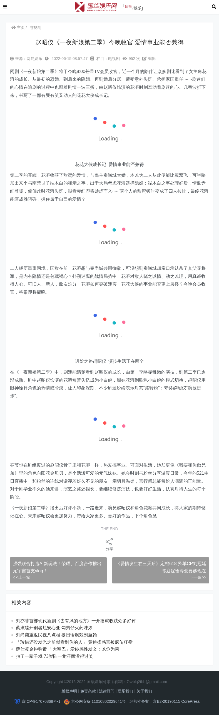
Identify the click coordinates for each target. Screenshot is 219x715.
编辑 (149, 58)
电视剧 (35, 27)
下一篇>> (198, 577)
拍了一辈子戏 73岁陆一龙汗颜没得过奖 (59, 656)
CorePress (190, 701)
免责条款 (88, 691)
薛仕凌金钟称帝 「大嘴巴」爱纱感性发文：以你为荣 (73, 649)
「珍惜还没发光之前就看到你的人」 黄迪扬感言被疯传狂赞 (79, 642)
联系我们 (125, 691)
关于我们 (144, 691)
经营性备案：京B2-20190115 (155, 701)
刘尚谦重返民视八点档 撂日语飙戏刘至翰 (61, 635)
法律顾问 (107, 691)
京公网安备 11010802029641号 (98, 701)
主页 (18, 27)
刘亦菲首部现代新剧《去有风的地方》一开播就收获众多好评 (76, 620)
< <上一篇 (21, 577)
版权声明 (69, 691)
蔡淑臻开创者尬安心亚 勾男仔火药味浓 (59, 627)
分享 (109, 544)
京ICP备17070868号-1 (41, 701)
